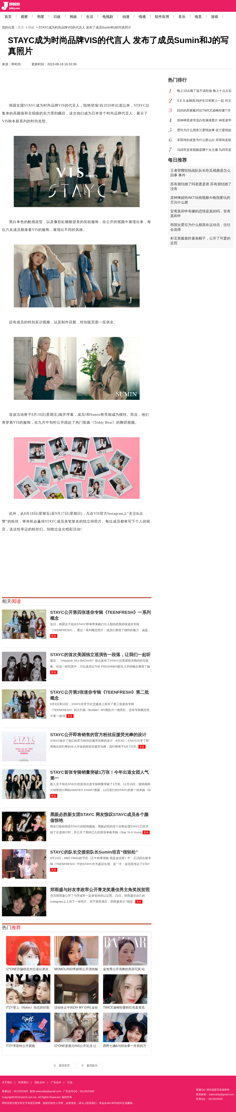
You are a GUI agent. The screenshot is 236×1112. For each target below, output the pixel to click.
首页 (8, 17)
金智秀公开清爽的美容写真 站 (124, 969)
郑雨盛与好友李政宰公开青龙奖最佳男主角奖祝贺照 (100, 889)
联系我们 (23, 1082)
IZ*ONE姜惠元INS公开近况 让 (75, 1045)
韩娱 (73, 17)
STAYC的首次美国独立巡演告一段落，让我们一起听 (100, 654)
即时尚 (16, 64)
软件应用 (162, 17)
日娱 (57, 17)
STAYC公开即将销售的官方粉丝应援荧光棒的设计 (98, 734)
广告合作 (56, 1082)
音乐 (181, 17)
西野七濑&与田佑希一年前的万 (124, 1045)
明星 (40, 17)
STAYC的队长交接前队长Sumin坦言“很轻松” (94, 852)
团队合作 (40, 1082)
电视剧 (107, 17)
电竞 (198, 17)
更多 (53, 635)
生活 (89, 17)
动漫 (125, 17)
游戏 (214, 17)
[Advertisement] (76, 88)
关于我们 (7, 1082)
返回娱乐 (92, 1065)
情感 (142, 17)
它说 (69, 1082)
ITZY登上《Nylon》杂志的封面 (27, 1007)
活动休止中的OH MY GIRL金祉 (76, 1007)
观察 (24, 17)
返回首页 (64, 1065)
